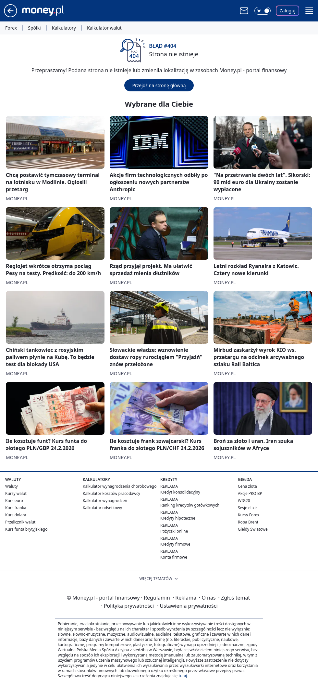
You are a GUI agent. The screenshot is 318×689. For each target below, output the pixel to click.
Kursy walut (16, 493)
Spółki (34, 28)
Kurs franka (15, 507)
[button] (309, 11)
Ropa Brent (248, 522)
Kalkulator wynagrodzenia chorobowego (119, 486)
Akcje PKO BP (250, 493)
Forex (11, 28)
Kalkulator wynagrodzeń (105, 500)
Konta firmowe (173, 557)
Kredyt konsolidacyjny (180, 492)
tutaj (182, 676)
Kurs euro (14, 500)
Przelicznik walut (20, 522)
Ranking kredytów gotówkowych (189, 505)
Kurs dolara (15, 515)
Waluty (11, 486)
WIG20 (244, 500)
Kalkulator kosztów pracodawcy (111, 493)
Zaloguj (288, 10)
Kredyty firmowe (175, 544)
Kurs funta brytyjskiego (26, 529)
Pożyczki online (174, 531)
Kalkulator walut (104, 28)
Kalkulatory (64, 28)
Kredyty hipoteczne (177, 518)
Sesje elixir (247, 507)
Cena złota (247, 486)
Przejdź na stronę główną (159, 85)
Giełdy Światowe (253, 529)
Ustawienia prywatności (187, 605)
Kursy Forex (248, 515)
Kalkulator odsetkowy (102, 507)
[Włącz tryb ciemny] (262, 11)
